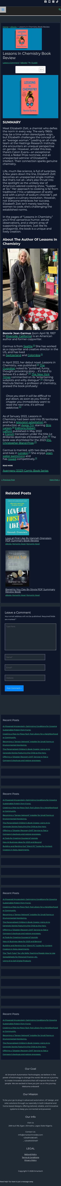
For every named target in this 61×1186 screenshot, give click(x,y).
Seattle (27, 346)
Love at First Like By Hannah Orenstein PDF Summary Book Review (28, 539)
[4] (20, 407)
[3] (41, 379)
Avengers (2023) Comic (18, 470)
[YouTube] (49, 1)
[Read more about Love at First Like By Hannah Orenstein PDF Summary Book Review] (17, 517)
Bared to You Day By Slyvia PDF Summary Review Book (30, 590)
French (9, 434)
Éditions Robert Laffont (19, 430)
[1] (34, 345)
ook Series (41, 470)
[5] (13, 427)
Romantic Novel (19, 544)
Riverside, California (18, 336)
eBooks (23, 63)
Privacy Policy (30, 1160)
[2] (38, 364)
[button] (60, 9)
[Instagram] (53, 1)
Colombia (34, 355)
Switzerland (13, 355)
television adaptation (29, 422)
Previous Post (8, 480)
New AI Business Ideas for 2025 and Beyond (22, 842)
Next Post (55, 480)
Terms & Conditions (30, 1157)
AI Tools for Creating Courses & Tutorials (20, 838)
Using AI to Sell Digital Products (17, 961)
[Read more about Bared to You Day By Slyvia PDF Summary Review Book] (17, 568)
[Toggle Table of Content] (40, 69)
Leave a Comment (11, 63)
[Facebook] (45, 1)
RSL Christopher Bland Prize (27, 441)
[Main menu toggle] (3, 10)
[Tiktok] (57, 1)
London (23, 453)
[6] (49, 436)
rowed (12, 459)
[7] (35, 442)
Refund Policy (30, 1154)
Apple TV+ (27, 425)
